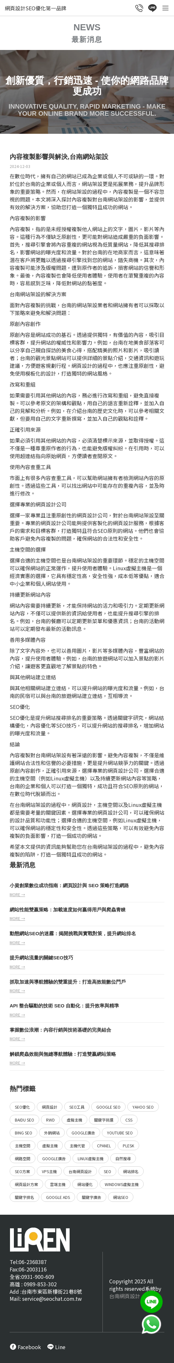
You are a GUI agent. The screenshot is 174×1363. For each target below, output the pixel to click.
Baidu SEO (24, 1120)
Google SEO (108, 1107)
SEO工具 (76, 1107)
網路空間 (22, 1158)
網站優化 (85, 1184)
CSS (128, 1120)
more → (17, 894)
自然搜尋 (123, 1158)
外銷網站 (52, 1132)
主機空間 (22, 1145)
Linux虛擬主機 (90, 1158)
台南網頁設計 (80, 1171)
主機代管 (77, 1145)
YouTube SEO (120, 1132)
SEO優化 (22, 1107)
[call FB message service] (25, 1347)
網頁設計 (82, 365)
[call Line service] (152, 9)
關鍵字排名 (24, 1197)
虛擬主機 (74, 1120)
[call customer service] (139, 9)
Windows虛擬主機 (122, 1184)
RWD (50, 1120)
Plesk (128, 1145)
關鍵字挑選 (103, 1120)
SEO (102, 530)
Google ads (58, 1197)
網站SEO (120, 1197)
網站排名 (131, 1171)
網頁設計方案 (26, 1184)
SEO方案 (22, 1171)
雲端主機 (57, 1184)
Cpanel (104, 1145)
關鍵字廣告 (91, 1197)
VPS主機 (49, 1171)
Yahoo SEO (143, 1107)
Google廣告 (83, 1132)
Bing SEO (23, 1132)
